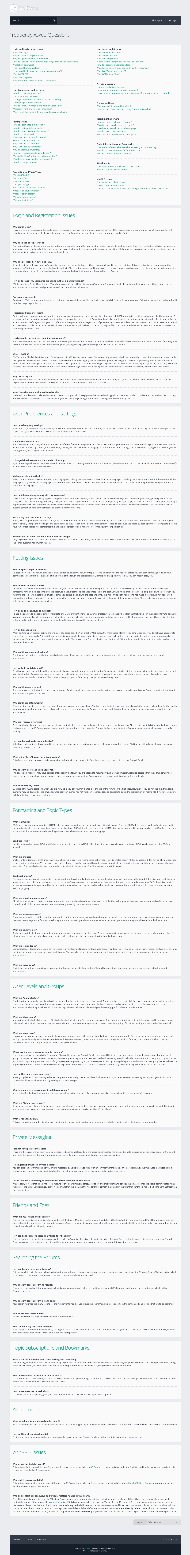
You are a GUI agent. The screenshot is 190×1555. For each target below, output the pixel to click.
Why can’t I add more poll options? (29, 137)
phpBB (86, 1548)
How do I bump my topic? (25, 162)
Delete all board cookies (36, 1539)
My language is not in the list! (27, 102)
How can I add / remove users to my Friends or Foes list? (124, 109)
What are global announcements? (29, 187)
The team (16, 1539)
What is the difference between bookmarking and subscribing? (127, 147)
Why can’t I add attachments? (27, 146)
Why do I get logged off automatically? (31, 58)
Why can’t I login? (21, 52)
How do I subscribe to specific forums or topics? (120, 150)
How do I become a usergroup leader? (115, 64)
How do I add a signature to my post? (31, 131)
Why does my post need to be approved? (32, 159)
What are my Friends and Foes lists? (114, 106)
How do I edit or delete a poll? (27, 140)
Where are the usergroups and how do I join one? (120, 61)
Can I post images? (22, 184)
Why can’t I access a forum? (26, 143)
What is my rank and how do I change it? (32, 108)
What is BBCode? (21, 175)
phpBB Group (93, 1467)
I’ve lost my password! (23, 64)
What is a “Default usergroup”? (111, 71)
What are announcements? (26, 190)
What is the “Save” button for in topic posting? (35, 155)
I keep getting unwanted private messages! (117, 90)
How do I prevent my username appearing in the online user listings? (46, 61)
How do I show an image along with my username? (37, 105)
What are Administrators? (109, 52)
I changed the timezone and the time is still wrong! (37, 99)
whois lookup (56, 1501)
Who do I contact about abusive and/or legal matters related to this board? (132, 188)
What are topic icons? (23, 200)
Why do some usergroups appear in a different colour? (123, 67)
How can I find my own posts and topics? (116, 134)
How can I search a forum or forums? (114, 122)
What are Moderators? (107, 55)
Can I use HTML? (21, 178)
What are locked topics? (24, 196)
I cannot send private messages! (112, 86)
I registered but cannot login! (27, 67)
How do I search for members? (111, 131)
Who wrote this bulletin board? (111, 182)
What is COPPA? (20, 74)
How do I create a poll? (24, 134)
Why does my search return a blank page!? (117, 128)
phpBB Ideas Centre (141, 1482)
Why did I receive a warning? (26, 149)
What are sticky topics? (24, 193)
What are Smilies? (21, 181)
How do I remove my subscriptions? (114, 153)
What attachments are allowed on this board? (119, 166)
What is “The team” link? (108, 74)
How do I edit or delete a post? (27, 127)
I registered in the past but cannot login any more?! (37, 71)
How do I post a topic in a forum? (29, 124)
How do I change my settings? (27, 93)
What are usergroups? (107, 58)
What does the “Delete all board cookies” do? (34, 80)
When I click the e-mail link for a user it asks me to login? (40, 111)
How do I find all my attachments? (113, 169)
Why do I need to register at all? (28, 55)
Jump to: (140, 1522)
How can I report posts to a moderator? (32, 152)
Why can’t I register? (22, 77)
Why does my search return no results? (115, 125)
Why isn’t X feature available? (111, 185)
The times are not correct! (25, 96)
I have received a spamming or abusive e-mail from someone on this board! (133, 93)
